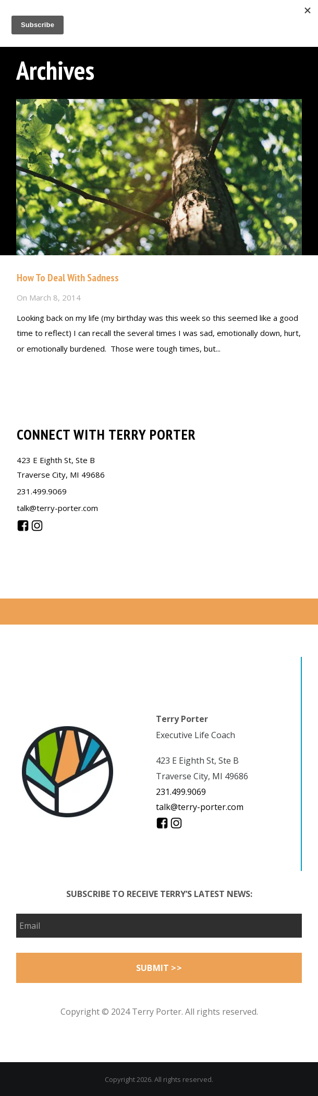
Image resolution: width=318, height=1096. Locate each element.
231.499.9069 (42, 491)
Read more (37, 371)
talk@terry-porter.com (57, 508)
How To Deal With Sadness (68, 277)
